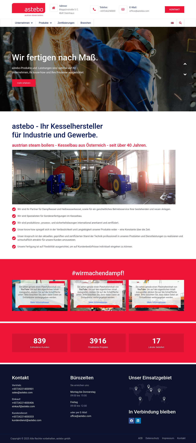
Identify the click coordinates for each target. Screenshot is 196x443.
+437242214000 (107, 11)
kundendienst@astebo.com (26, 420)
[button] (180, 23)
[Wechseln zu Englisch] (172, 23)
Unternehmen (24, 23)
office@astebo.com (139, 11)
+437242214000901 (23, 388)
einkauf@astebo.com (23, 406)
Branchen (86, 23)
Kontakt (181, 438)
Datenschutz (152, 438)
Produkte (45, 23)
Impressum (168, 438)
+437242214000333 (23, 416)
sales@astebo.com (22, 392)
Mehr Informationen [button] (39, 302)
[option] (98, 69)
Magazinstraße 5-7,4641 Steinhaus (68, 11)
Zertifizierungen (66, 23)
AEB (140, 438)
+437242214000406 (23, 402)
